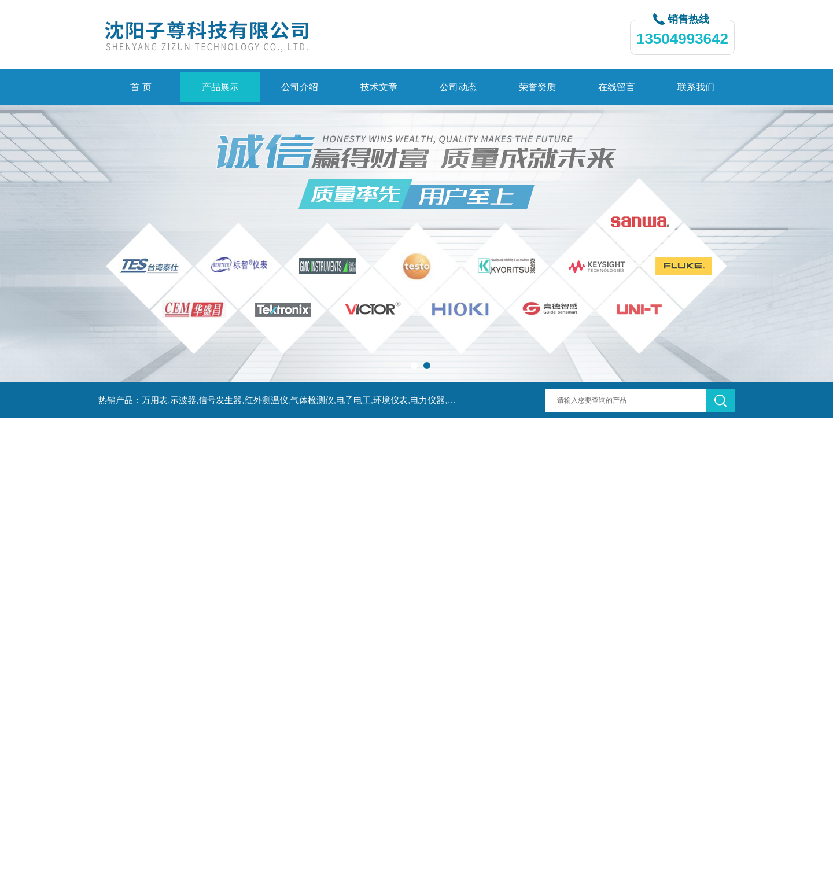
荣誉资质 (537, 87)
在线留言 (616, 87)
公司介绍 (299, 87)
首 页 (140, 87)
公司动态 (458, 87)
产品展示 (220, 87)
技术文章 (378, 87)
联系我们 (695, 87)
